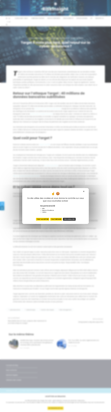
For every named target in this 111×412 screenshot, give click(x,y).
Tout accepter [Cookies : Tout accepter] (42, 219)
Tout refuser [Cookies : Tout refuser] (56, 219)
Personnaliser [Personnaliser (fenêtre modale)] (69, 219)
